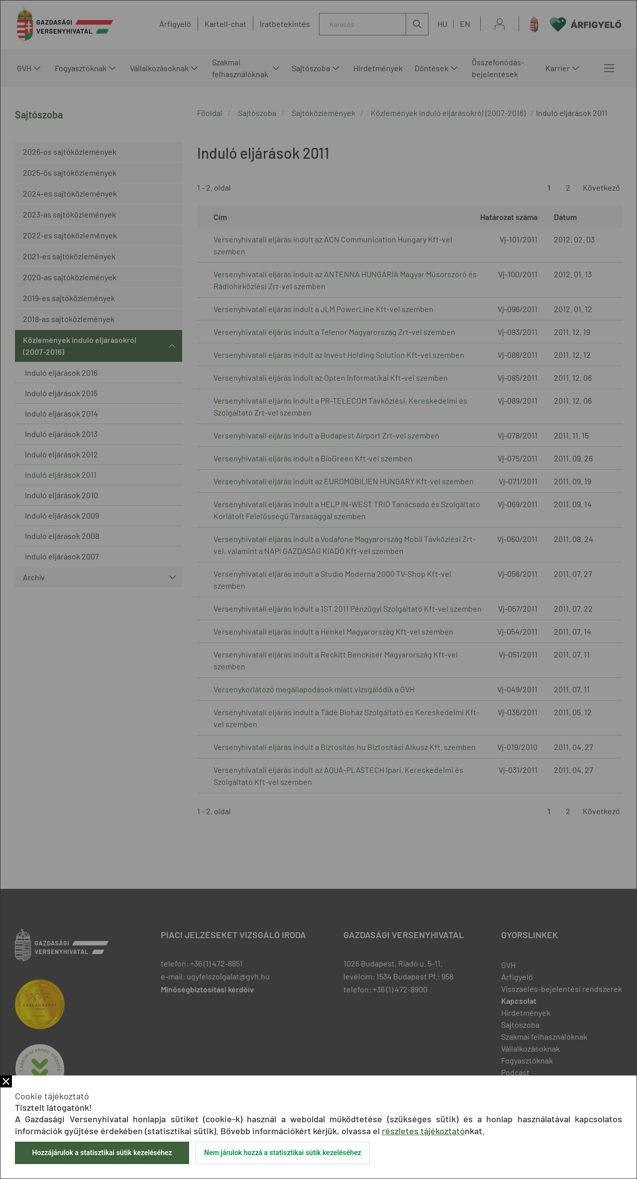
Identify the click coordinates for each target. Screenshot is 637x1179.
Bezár (6, 1081)
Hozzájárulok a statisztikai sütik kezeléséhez (102, 1153)
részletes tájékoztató (423, 1130)
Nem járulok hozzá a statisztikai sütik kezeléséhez (282, 1153)
